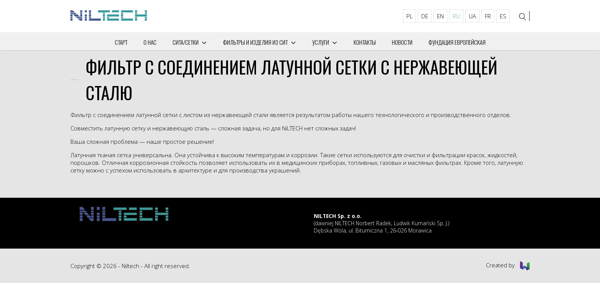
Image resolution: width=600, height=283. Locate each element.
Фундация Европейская (457, 42)
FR (488, 16)
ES (503, 16)
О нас (150, 42)
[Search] (523, 17)
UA (472, 16)
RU (456, 16)
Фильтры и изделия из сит (255, 42)
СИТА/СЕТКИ (186, 42)
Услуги (320, 42)
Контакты (365, 42)
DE (424, 16)
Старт (121, 42)
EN (440, 16)
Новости (402, 42)
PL (409, 16)
